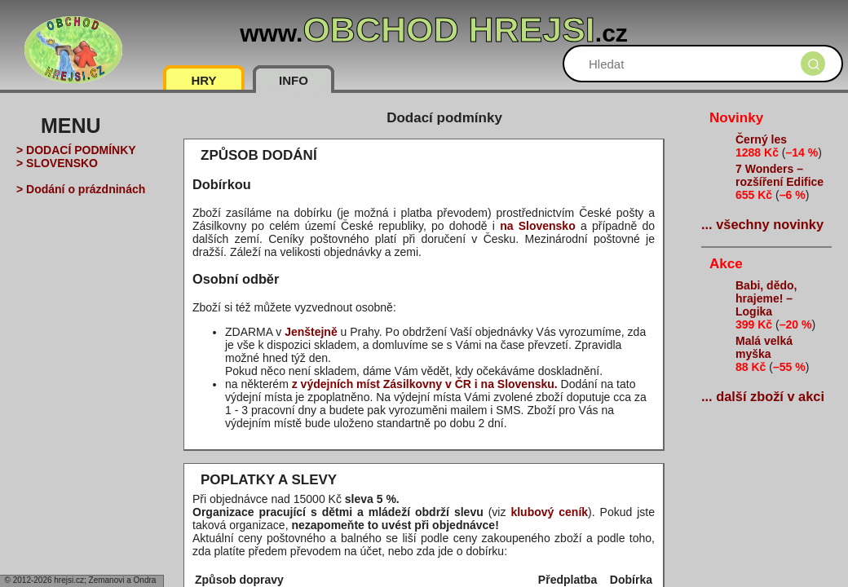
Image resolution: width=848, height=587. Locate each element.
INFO (293, 80)
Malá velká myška (764, 347)
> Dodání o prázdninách (80, 189)
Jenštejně (311, 331)
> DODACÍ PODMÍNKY (76, 150)
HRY (203, 80)
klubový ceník (549, 512)
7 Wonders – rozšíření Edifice (779, 175)
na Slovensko (538, 225)
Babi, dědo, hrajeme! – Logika (766, 298)
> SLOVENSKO (57, 163)
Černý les (761, 139)
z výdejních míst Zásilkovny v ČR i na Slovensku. (425, 384)
